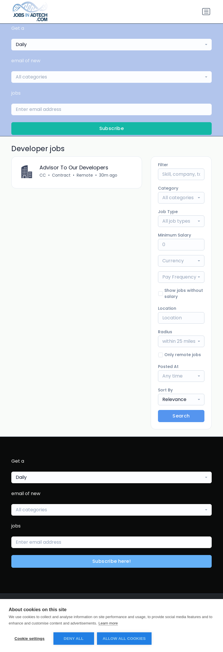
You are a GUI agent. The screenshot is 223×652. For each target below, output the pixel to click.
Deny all (73, 638)
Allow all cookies (124, 638)
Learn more (108, 623)
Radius (165, 332)
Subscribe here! (111, 561)
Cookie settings (30, 638)
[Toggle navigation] (206, 11)
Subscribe (111, 128)
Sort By (165, 390)
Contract (61, 175)
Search (181, 416)
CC (42, 175)
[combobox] (111, 44)
